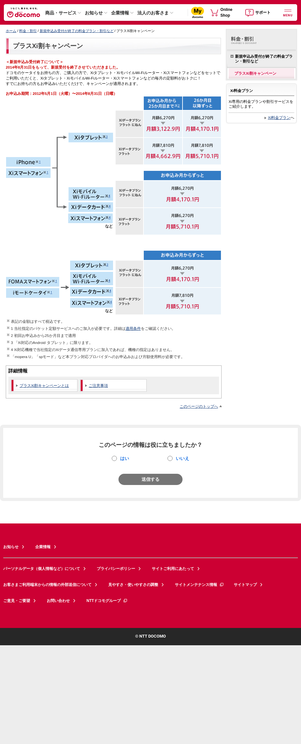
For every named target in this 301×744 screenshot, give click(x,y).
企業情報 (120, 12)
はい (124, 458)
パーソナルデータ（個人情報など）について (41, 568)
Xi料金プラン (279, 117)
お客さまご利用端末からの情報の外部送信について (47, 584)
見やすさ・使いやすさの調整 (133, 584)
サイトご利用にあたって (173, 568)
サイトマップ (245, 584)
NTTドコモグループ (107, 600)
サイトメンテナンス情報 (199, 584)
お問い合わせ (58, 600)
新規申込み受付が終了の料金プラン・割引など (77, 31)
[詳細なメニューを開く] (288, 12)
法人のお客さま (153, 12)
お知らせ (94, 12)
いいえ (182, 458)
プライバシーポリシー (116, 568)
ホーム (11, 31)
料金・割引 (28, 31)
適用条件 (133, 328)
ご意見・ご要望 (16, 600)
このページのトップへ (199, 406)
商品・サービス (61, 12)
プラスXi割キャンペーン (48, 45)
